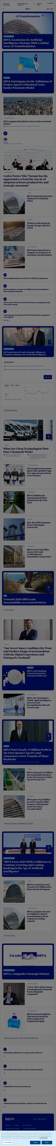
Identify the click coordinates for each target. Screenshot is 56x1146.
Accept (35, 1142)
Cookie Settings (8, 1142)
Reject (47, 1142)
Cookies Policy (43, 1138)
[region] (28, 1138)
